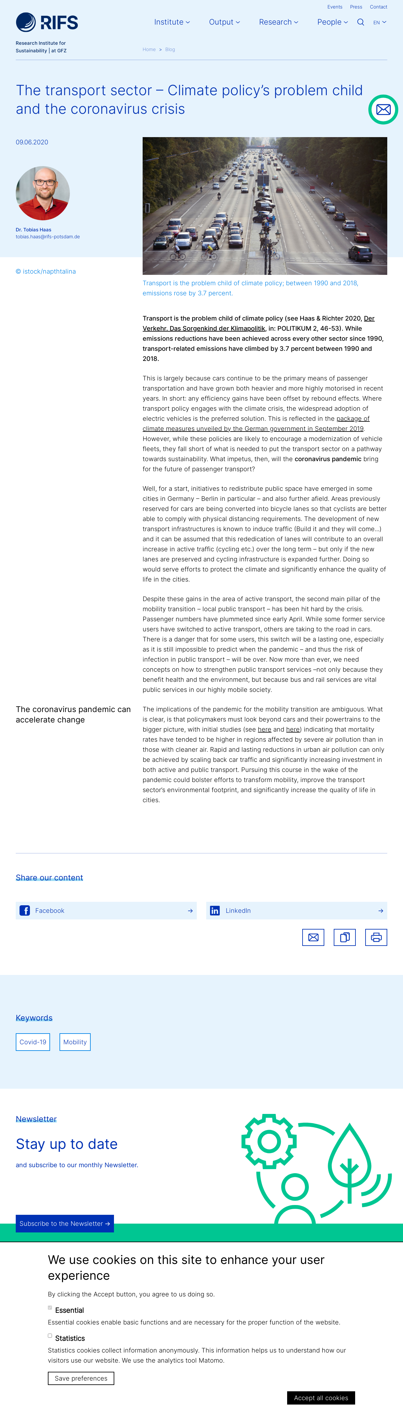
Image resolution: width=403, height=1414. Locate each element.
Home (149, 49)
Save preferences (81, 1378)
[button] (345, 937)
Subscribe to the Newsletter (61, 1223)
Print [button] (376, 937)
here (264, 729)
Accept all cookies (321, 1398)
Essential (69, 1310)
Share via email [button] (313, 937)
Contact (378, 7)
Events (335, 7)
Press (356, 7)
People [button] (329, 21)
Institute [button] (169, 21)
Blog (170, 49)
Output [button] (221, 21)
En (376, 23)
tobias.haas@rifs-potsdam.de (48, 237)
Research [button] (275, 21)
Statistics (70, 1338)
